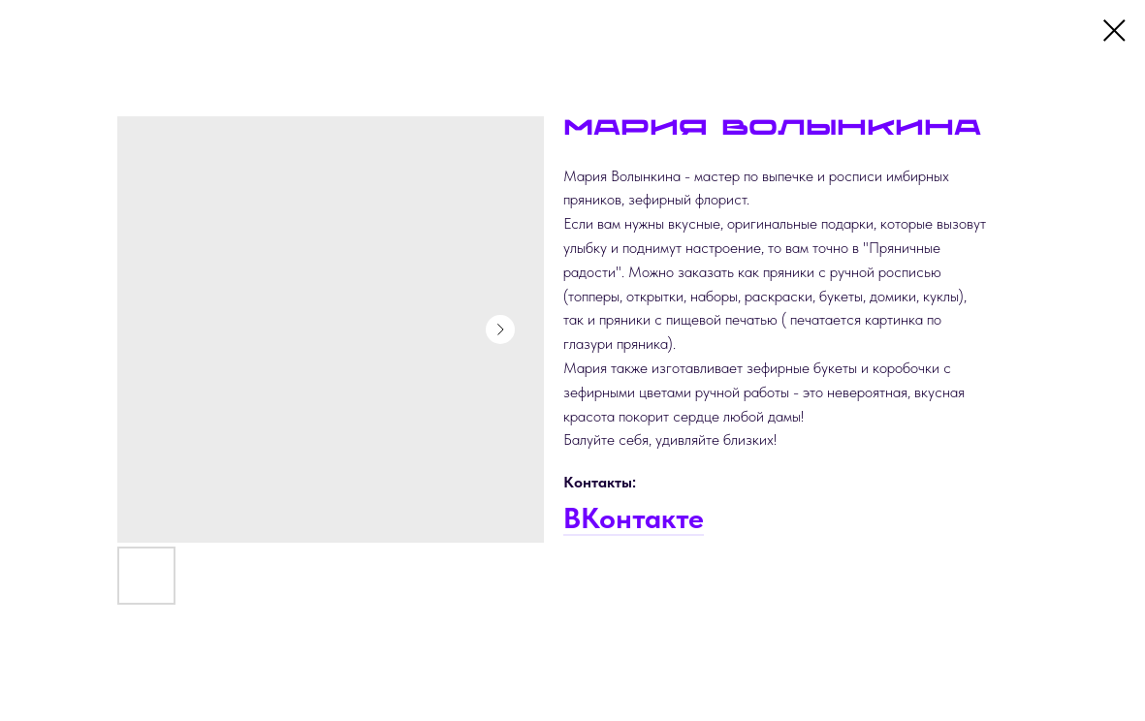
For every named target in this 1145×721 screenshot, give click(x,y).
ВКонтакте (633, 517)
